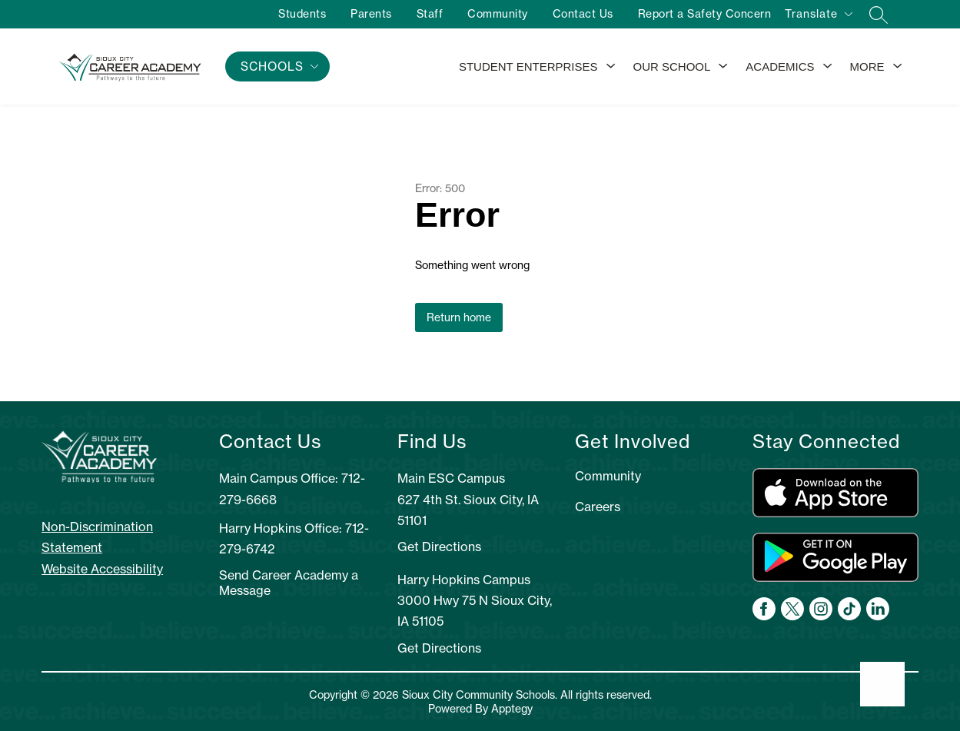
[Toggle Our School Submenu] (723, 67)
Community (497, 14)
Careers (597, 506)
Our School (672, 66)
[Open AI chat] (882, 684)
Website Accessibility (102, 568)
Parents (370, 14)
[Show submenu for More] (867, 67)
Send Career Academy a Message (288, 582)
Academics (780, 66)
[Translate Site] (818, 16)
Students (301, 14)
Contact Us (581, 14)
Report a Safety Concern (703, 14)
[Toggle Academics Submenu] (828, 67)
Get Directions (439, 546)
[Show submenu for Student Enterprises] (528, 67)
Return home (459, 317)
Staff (428, 14)
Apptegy (512, 709)
